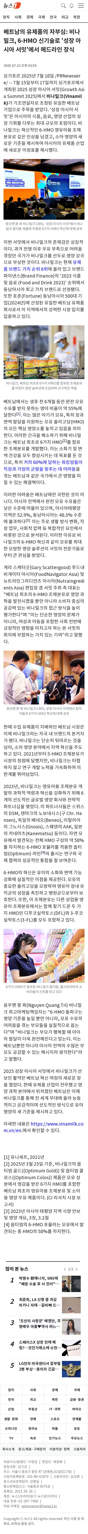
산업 (11, 1409)
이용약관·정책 (60, 1449)
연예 (33, 1419)
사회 (33, 1390)
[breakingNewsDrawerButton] (71, 5)
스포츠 (55, 1419)
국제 (77, 1390)
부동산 (33, 1409)
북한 (55, 1399)
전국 (11, 1399)
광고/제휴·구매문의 (32, 1449)
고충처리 (79, 1449)
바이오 (76, 1409)
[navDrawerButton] (80, 5)
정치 (11, 1390)
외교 (33, 1399)
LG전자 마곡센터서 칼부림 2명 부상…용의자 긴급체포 (40, 1369)
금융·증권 (77, 1399)
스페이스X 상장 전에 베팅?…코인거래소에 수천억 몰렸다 (40, 1348)
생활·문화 (11, 1419)
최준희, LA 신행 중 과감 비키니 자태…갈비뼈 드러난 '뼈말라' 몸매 (39, 1305)
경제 (55, 1390)
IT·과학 (55, 1409)
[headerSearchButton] (63, 5)
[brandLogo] (12, 5)
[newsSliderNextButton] (76, 1269)
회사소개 (8, 1449)
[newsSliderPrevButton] (65, 1269)
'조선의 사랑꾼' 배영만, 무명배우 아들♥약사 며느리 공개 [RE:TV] (40, 1327)
